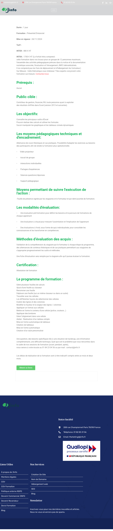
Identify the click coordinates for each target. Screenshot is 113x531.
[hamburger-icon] (53, 10)
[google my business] (110, 2)
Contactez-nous (42, 74)
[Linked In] (106, 2)
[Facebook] (102, 2)
